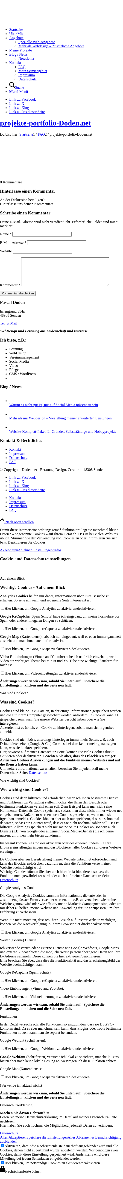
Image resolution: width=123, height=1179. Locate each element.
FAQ (12, 467)
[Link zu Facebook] (22, 99)
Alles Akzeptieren (13, 1143)
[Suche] (16, 87)
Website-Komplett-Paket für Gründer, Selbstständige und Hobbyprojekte (63, 437)
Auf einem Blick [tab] (12, 584)
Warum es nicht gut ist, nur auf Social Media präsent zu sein (53, 410)
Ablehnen (25, 556)
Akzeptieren (9, 556)
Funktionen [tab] (8, 1022)
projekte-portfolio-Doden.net (45, 123)
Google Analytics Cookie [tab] (18, 893)
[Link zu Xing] (19, 108)
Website (6, 251)
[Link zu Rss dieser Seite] (27, 112)
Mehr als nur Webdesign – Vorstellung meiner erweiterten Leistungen (60, 424)
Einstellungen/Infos (46, 556)
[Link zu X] (16, 103)
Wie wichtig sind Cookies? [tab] (20, 786)
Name (6, 234)
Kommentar (10, 291)
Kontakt (15, 455)
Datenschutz (18, 463)
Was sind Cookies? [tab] (14, 699)
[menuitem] (66, 30)
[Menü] (18, 92)
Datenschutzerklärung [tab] (16, 1111)
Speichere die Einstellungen (47, 1143)
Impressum (17, 459)
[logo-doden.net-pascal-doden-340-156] (34, 22)
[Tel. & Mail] (8, 329)
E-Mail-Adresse (13, 243)
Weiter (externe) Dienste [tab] (18, 946)
